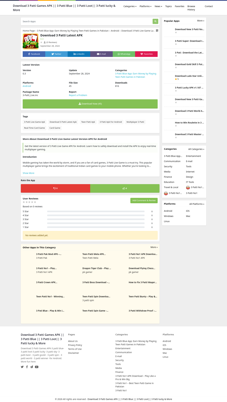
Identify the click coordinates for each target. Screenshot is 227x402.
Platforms (145, 6)
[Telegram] (31, 365)
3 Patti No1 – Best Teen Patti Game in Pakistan (173, 193)
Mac (188, 216)
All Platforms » (196, 203)
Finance (168, 176)
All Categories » (196, 149)
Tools (188, 166)
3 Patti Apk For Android (111, 121)
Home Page (29, 30)
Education (169, 182)
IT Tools (190, 182)
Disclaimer (73, 352)
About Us (73, 341)
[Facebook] (26, 365)
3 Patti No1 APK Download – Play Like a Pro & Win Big (195, 187)
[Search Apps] (86, 21)
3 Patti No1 (191, 193)
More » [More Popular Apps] (200, 20)
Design (189, 176)
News (157, 6)
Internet (190, 171)
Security (168, 166)
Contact (209, 6)
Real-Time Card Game (34, 127)
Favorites (179, 6)
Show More (28, 173)
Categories (129, 6)
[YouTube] (36, 365)
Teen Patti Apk (88, 121)
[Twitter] (22, 365)
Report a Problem (78, 95)
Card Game (54, 127)
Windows (168, 216)
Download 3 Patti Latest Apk (63, 121)
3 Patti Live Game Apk (34, 121)
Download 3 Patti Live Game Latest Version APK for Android (152, 30)
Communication (172, 161)
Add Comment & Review (144, 200)
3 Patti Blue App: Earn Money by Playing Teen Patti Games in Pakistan (73, 30)
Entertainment (193, 155)
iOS (187, 210)
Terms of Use (75, 348)
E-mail (189, 161)
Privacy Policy (75, 345)
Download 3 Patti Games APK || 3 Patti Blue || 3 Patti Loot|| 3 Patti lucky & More (130, 399)
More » (154, 247)
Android (115, 30)
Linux (167, 221)
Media (167, 171)
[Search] (155, 21)
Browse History (191, 8)
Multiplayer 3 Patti (135, 121)
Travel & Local (171, 187)
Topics (168, 6)
